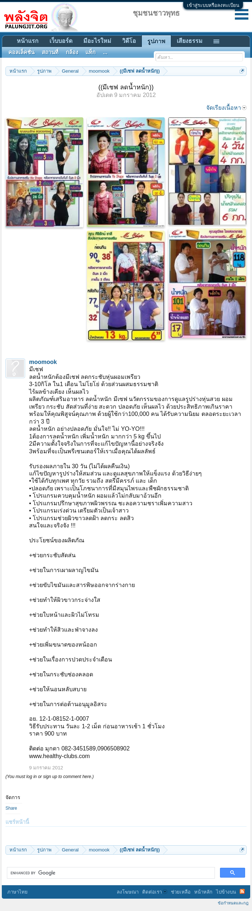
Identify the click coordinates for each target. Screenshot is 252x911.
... (105, 52)
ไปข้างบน (226, 892)
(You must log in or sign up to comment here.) (49, 776)
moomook (43, 362)
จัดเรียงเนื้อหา (226, 108)
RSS (242, 891)
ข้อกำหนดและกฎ (233, 903)
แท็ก (90, 52)
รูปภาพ (156, 41)
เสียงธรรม (190, 41)
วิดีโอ (129, 41)
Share (11, 808)
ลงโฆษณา (128, 892)
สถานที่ (50, 52)
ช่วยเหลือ (181, 892)
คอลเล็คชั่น (21, 52)
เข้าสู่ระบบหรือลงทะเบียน (213, 5)
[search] (110, 873)
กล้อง (72, 52)
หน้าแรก (28, 41)
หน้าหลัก (203, 892)
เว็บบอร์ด (60, 41)
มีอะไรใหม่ (97, 41)
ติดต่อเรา (154, 892)
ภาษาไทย (17, 892)
